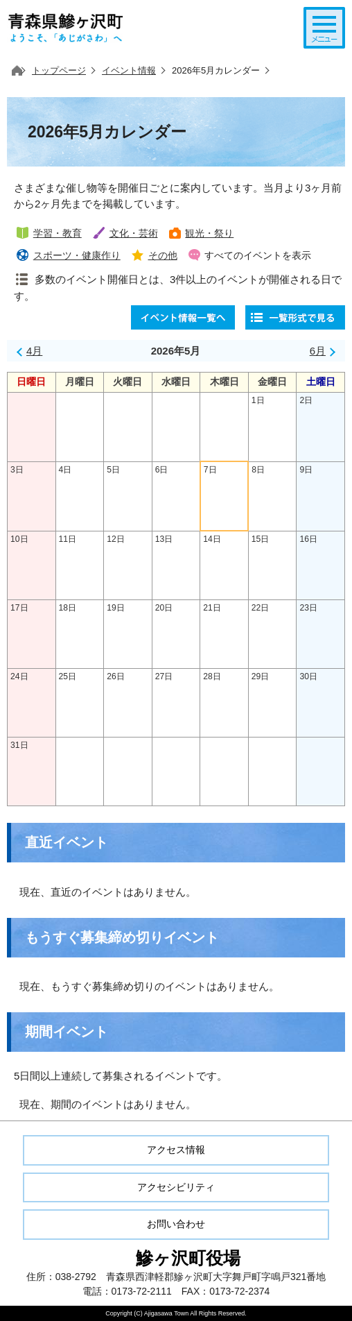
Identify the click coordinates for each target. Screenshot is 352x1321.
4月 (34, 351)
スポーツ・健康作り (77, 255)
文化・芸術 (133, 233)
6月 (318, 351)
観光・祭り (209, 233)
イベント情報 (129, 70)
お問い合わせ (176, 1223)
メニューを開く (324, 28)
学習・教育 (57, 233)
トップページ (59, 70)
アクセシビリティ (176, 1187)
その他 (162, 255)
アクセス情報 (176, 1149)
